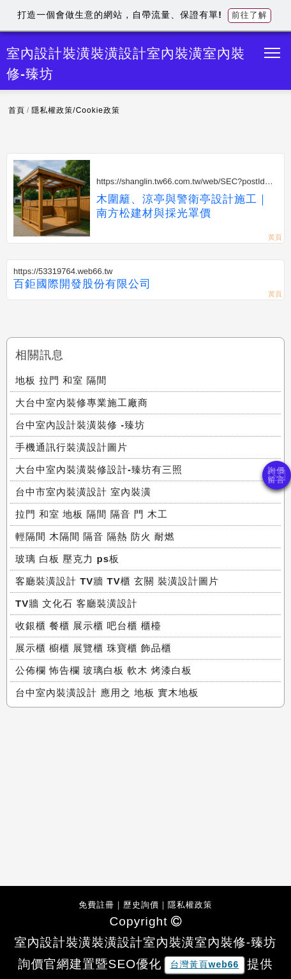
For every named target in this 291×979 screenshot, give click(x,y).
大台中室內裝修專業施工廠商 (81, 402)
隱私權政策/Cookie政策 (75, 110)
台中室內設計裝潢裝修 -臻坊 (80, 424)
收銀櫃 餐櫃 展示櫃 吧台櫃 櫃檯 (88, 625)
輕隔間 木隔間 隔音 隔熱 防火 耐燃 (95, 536)
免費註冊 (96, 905)
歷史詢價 (141, 905)
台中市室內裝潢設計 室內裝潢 (83, 491)
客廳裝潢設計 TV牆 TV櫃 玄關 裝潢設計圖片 (117, 581)
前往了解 (249, 15)
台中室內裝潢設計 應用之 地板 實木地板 (107, 692)
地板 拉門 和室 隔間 (61, 380)
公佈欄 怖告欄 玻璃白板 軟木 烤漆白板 (103, 670)
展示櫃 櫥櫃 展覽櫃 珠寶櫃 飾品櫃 (93, 647)
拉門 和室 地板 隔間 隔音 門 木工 (91, 514)
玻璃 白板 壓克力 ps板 (67, 558)
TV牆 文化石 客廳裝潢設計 (76, 603)
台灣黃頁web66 (204, 964)
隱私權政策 (190, 905)
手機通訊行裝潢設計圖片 (71, 447)
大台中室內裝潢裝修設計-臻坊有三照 (99, 469)
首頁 (16, 110)
